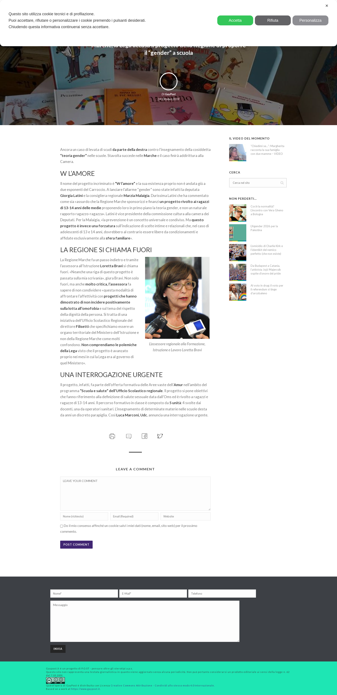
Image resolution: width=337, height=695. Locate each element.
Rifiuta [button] (272, 20)
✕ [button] (326, 6)
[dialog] (168, 23)
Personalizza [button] (310, 20)
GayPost (170, 94)
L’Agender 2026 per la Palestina (264, 228)
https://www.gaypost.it (85, 688)
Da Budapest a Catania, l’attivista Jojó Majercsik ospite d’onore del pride (266, 269)
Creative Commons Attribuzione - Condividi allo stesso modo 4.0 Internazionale (162, 685)
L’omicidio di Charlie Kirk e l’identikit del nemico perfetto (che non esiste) (267, 249)
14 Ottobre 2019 (168, 99)
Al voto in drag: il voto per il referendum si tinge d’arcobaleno (267, 289)
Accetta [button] (235, 20)
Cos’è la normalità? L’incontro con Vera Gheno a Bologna (267, 210)
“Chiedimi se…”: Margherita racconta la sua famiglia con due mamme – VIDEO (267, 149)
